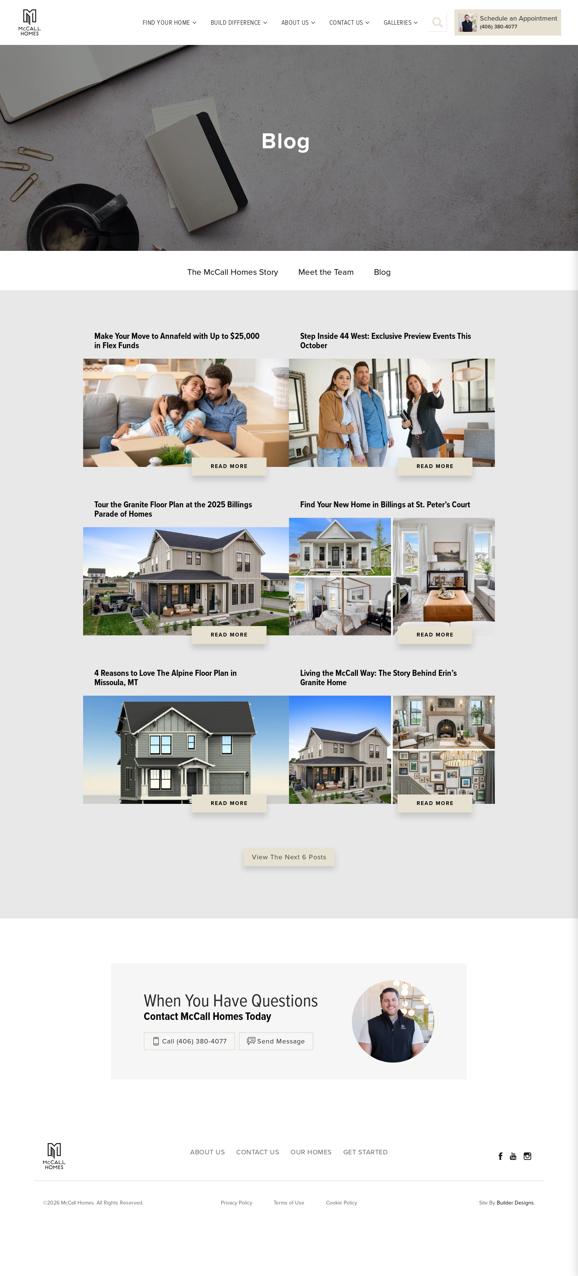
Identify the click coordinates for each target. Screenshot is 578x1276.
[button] (437, 22)
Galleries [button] (398, 22)
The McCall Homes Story (232, 272)
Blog (382, 272)
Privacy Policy (236, 1248)
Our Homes (311, 1197)
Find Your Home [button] (166, 22)
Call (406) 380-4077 (194, 1086)
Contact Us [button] (346, 22)
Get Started (365, 1197)
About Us (207, 1197)
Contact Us (257, 1197)
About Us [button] (295, 22)
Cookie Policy (341, 1248)
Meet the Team (326, 272)
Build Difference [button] (236, 22)
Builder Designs (515, 1248)
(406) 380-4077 (498, 26)
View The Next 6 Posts (289, 902)
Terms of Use (289, 1248)
